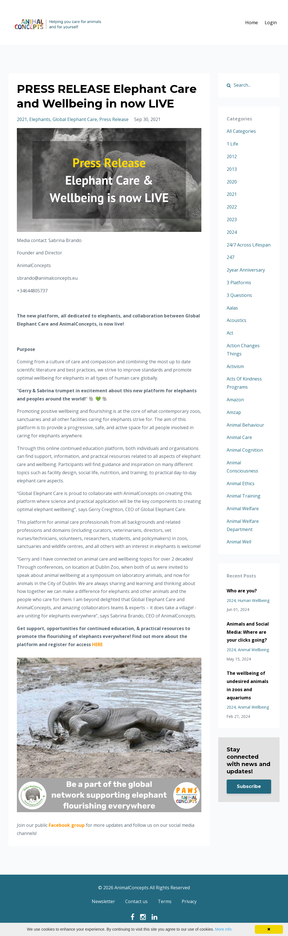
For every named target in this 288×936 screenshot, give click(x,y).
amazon (235, 400)
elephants (39, 119)
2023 (232, 219)
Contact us (136, 902)
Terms (165, 902)
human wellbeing (253, 600)
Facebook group (67, 825)
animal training (243, 496)
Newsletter (103, 902)
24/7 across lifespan (249, 245)
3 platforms (239, 282)
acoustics (236, 320)
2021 (22, 119)
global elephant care (75, 119)
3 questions (239, 295)
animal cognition (245, 450)
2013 (232, 169)
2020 (232, 182)
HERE (97, 644)
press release (114, 119)
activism (235, 366)
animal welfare (243, 508)
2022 (232, 207)
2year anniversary (246, 270)
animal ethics (241, 483)
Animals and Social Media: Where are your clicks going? (248, 632)
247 (230, 257)
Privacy (189, 902)
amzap (234, 412)
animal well (239, 542)
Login (271, 22)
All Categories (241, 131)
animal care (239, 437)
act (230, 333)
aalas (232, 308)
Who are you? (242, 591)
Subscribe (249, 786)
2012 (232, 156)
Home (251, 22)
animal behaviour (245, 425)
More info (223, 929)
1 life (232, 144)
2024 (232, 232)
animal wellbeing (253, 649)
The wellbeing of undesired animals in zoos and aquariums (247, 685)
